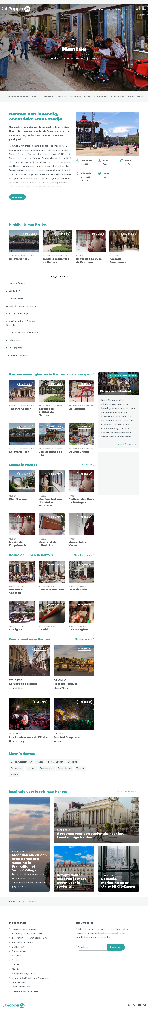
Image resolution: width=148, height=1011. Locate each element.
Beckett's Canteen (16, 356)
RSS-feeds (16, 956)
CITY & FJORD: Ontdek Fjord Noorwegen (30, 978)
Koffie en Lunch (48, 97)
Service (140, 97)
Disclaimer (16, 969)
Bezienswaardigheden (18, 97)
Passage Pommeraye (17, 314)
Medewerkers (18, 947)
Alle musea (87, 465)
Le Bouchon (13, 291)
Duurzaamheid (19, 983)
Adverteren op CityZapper (24, 929)
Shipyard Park (14, 348)
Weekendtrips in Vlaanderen (25, 992)
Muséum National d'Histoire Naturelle (20, 323)
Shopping (62, 97)
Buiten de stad (117, 97)
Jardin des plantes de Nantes (21, 306)
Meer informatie (125, 445)
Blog (127, 9)
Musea (34, 97)
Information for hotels (22, 942)
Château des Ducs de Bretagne (22, 333)
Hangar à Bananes (16, 283)
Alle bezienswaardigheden (79, 375)
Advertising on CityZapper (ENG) (27, 934)
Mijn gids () (114, 9)
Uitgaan (87, 97)
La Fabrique (13, 340)
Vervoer (130, 97)
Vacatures (16, 960)
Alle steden (98, 9)
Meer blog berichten (127, 792)
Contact (15, 965)
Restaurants (75, 97)
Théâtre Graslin (14, 299)
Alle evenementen (83, 640)
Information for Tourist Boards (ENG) (29, 938)
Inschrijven (116, 948)
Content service (19, 951)
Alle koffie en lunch (83, 556)
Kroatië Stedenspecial (22, 987)
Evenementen (100, 97)
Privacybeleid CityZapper (23, 974)
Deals (137, 9)
